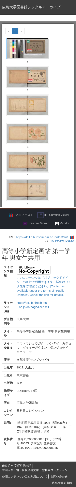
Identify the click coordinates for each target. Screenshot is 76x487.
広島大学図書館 (62, 483)
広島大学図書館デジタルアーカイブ (31, 7)
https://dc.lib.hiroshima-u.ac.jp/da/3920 (42, 237)
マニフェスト (24, 215)
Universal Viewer (36, 223)
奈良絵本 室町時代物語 (16, 465)
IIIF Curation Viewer (53, 215)
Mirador (62, 223)
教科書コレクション (54, 470)
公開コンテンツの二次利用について (24, 476)
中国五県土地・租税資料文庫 (20, 470)
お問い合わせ (58, 476)
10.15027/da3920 (62, 241)
